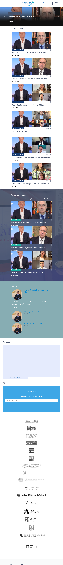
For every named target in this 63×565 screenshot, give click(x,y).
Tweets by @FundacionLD (15, 377)
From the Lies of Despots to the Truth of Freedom (21, 16)
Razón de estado (14, 13)
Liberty (14, 134)
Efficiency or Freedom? (31, 312)
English (55, 4)
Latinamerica (15, 55)
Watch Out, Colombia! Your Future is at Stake (28, 105)
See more (12, 21)
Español (55, 2)
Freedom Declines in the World (23, 131)
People (14, 186)
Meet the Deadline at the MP (33, 324)
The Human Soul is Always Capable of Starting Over (30, 184)
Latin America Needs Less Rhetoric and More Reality (31, 157)
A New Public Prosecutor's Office (36, 291)
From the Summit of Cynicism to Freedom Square (30, 79)
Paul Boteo (27, 294)
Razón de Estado (12, 18)
